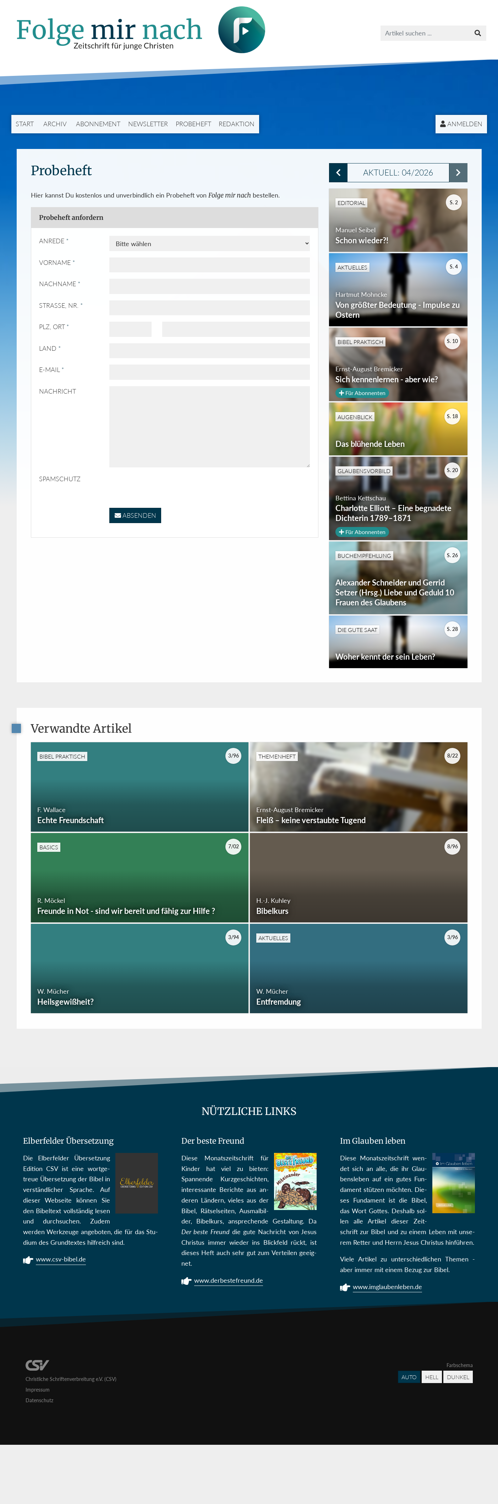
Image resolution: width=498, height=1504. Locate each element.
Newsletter (148, 124)
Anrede (51, 241)
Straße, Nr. (58, 305)
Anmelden (461, 124)
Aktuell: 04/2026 (398, 172)
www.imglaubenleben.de (387, 1347)
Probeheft (193, 124)
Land (47, 348)
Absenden (135, 515)
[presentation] (163, 487)
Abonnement (98, 124)
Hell (431, 1436)
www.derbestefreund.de (228, 1340)
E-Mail (49, 369)
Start (25, 124)
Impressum (38, 1449)
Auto (409, 1436)
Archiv (55, 124)
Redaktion (237, 124)
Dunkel (458, 1436)
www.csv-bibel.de (61, 1319)
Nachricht (57, 391)
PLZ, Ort (52, 327)
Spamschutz (60, 479)
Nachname (57, 284)
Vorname (55, 262)
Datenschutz (39, 1459)
